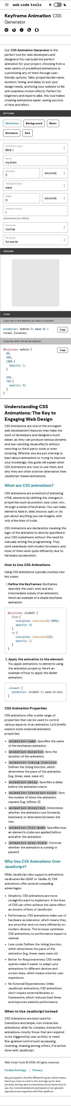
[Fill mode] (35, 240)
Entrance (11, 133)
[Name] (35, 161)
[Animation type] (35, 148)
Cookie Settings (15, 1070)
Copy (63, 329)
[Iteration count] (35, 211)
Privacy (37, 1070)
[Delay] (21, 198)
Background (34, 123)
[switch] (58, 4)
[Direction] (35, 227)
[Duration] (21, 173)
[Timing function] (35, 186)
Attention (12, 123)
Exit (27, 133)
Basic (53, 123)
